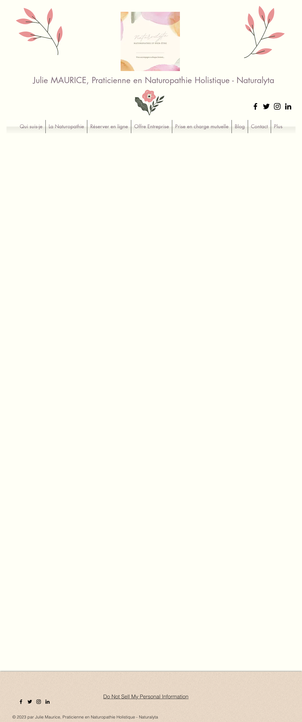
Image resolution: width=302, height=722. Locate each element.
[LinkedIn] (288, 106)
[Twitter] (266, 106)
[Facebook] (255, 106)
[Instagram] (277, 106)
